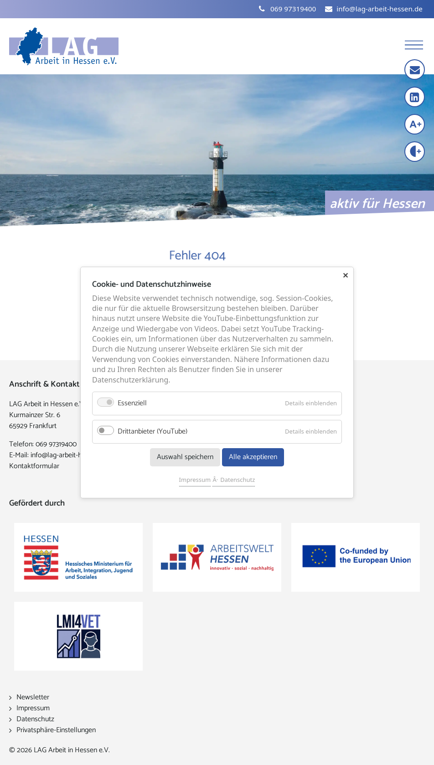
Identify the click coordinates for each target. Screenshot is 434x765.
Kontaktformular (34, 466)
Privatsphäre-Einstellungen (56, 730)
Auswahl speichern (185, 457)
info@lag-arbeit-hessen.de (69, 455)
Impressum (195, 480)
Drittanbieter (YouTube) (152, 431)
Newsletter (32, 697)
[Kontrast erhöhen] (415, 152)
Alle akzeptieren (253, 457)
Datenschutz (237, 480)
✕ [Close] (345, 275)
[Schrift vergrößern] (415, 125)
